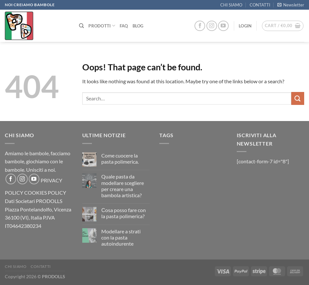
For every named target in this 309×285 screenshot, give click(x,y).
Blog (138, 25)
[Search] (81, 26)
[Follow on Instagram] (211, 26)
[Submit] (297, 98)
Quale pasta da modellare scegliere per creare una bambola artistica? (122, 185)
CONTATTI (260, 4)
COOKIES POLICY (45, 192)
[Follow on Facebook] (199, 26)
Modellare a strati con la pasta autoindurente (121, 237)
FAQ (124, 25)
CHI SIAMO (231, 4)
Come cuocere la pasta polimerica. (120, 158)
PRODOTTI (101, 26)
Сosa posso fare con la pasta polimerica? (123, 213)
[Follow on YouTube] (223, 26)
